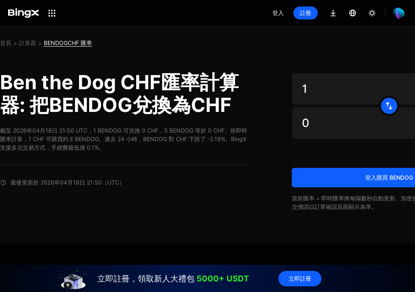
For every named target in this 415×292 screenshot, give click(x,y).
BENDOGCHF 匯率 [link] (68, 42)
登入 (278, 12)
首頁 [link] (5, 42)
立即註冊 (300, 278)
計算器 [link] (27, 42)
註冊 (305, 12)
